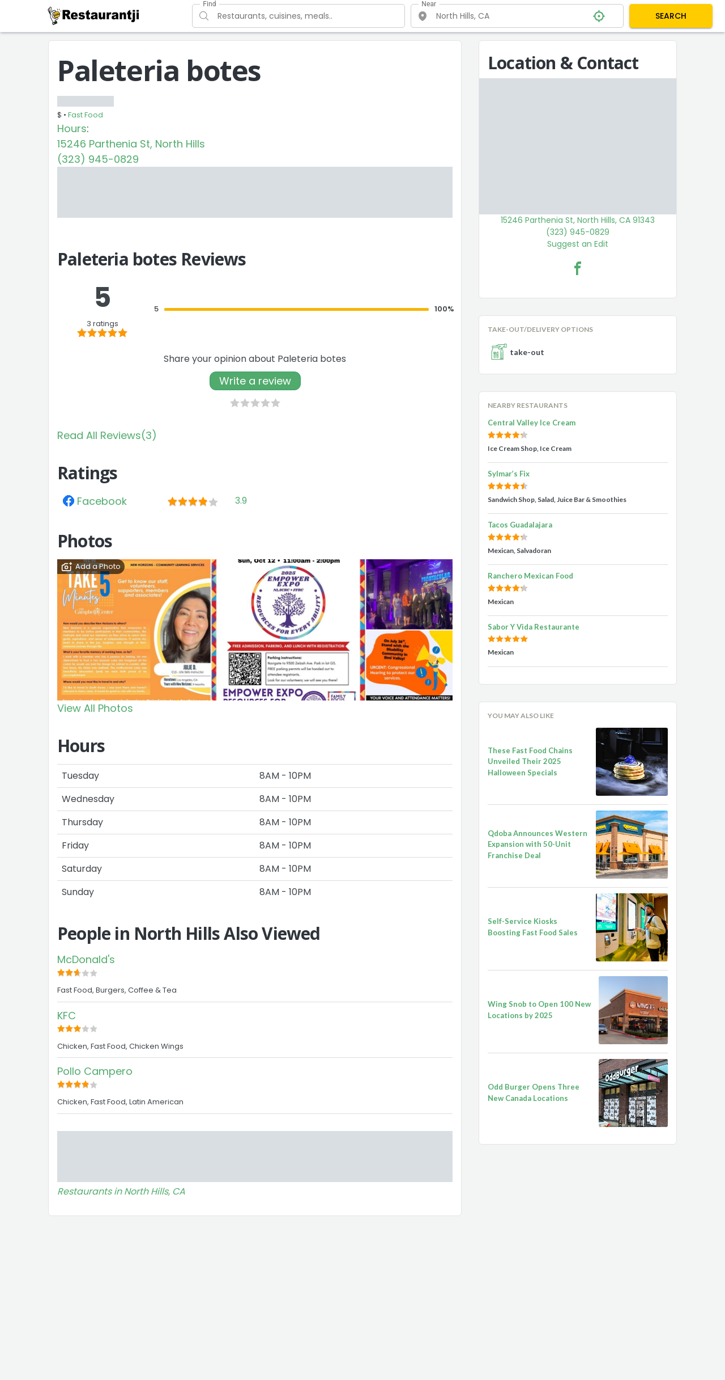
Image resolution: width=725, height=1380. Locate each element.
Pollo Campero (95, 1071)
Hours (72, 128)
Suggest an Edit (577, 244)
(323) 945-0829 (98, 159)
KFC (66, 1015)
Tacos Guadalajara (520, 524)
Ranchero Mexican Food (530, 575)
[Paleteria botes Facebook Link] (578, 268)
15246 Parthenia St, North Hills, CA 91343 (578, 220)
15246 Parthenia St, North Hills (131, 144)
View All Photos (95, 708)
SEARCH (670, 16)
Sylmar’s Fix (509, 473)
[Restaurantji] (93, 15)
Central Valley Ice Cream (531, 422)
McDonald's (86, 959)
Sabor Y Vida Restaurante (533, 626)
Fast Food (85, 114)
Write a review (255, 381)
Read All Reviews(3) (107, 435)
